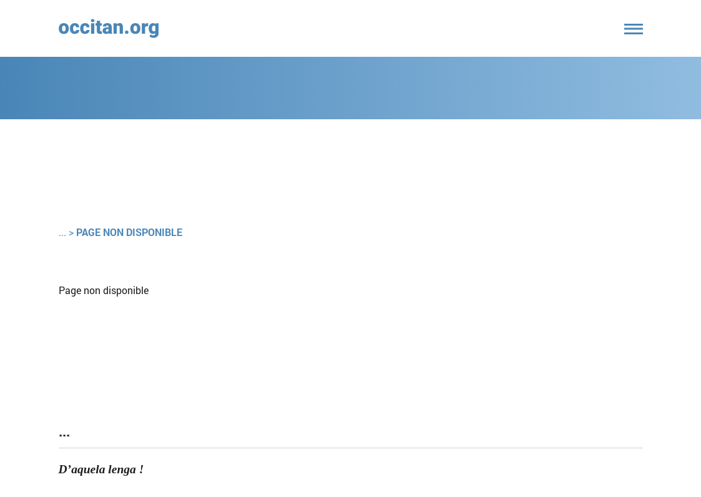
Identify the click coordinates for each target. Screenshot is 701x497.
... (62, 232)
